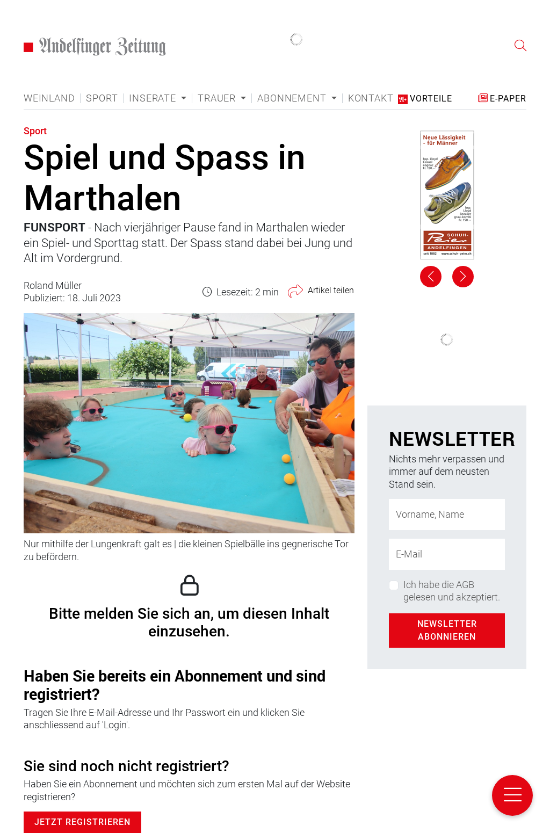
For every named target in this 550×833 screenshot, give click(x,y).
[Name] (447, 514)
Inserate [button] (153, 98)
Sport (102, 98)
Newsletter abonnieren (447, 630)
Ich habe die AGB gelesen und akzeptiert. (451, 591)
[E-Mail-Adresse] (447, 554)
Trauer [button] (218, 98)
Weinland (49, 98)
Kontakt (371, 98)
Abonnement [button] (293, 98)
